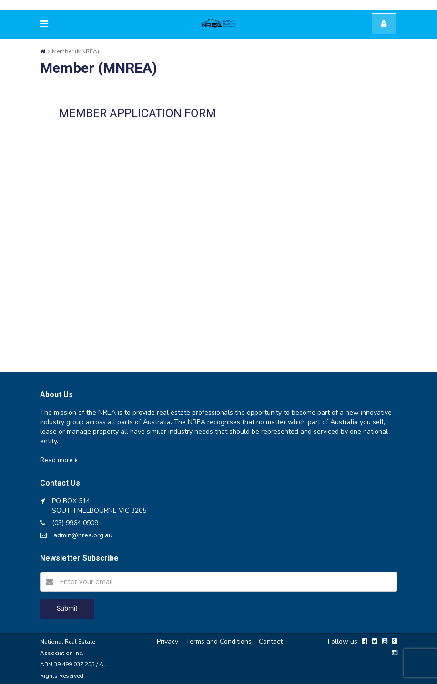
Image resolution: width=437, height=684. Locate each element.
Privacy (168, 641)
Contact (271, 641)
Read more (58, 460)
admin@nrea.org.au (82, 535)
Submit (67, 608)
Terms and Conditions (219, 641)
